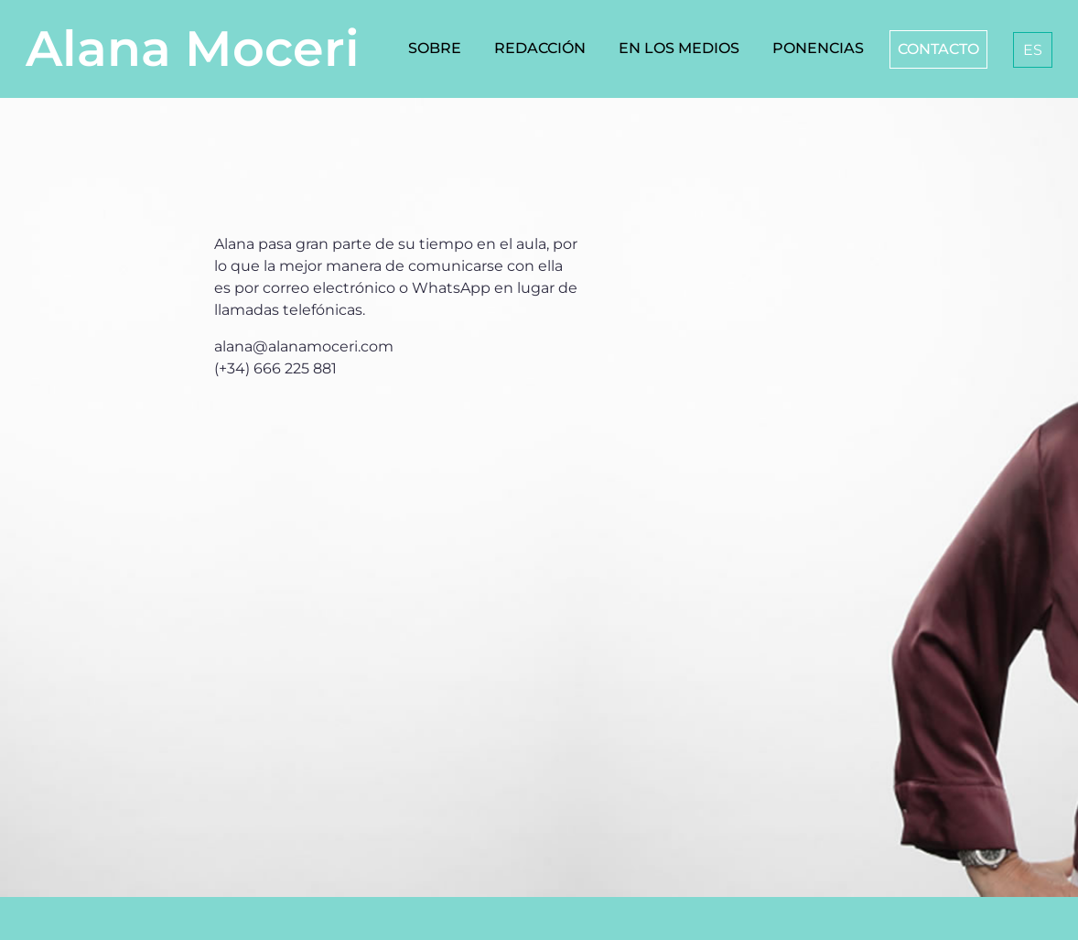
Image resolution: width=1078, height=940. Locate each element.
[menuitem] (1032, 50)
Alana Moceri (193, 48)
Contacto (938, 49)
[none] (1029, 50)
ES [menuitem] (1032, 50)
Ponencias (818, 48)
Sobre (434, 48)
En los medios (679, 48)
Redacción (540, 48)
